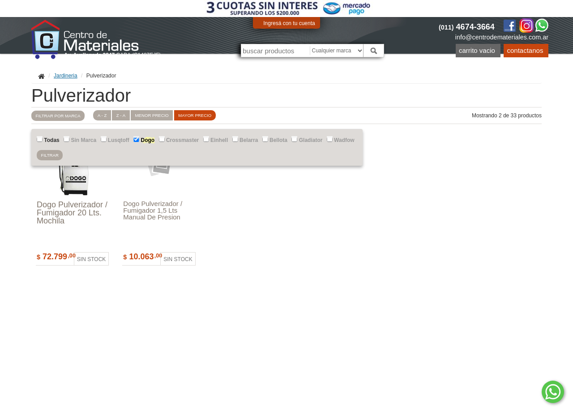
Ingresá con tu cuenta (289, 23)
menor (152, 115)
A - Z (102, 115)
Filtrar (50, 155)
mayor (194, 115)
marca (58, 115)
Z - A (120, 115)
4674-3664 (467, 26)
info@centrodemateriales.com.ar (501, 37)
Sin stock (91, 259)
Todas (48, 139)
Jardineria (65, 76)
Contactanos (525, 50)
